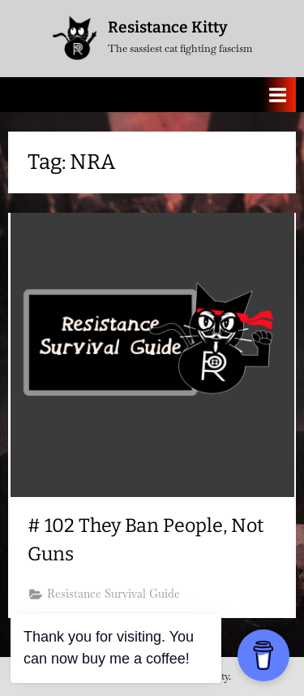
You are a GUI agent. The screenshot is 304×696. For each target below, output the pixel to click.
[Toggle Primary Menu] (278, 94)
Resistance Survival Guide (113, 593)
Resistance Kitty (168, 27)
